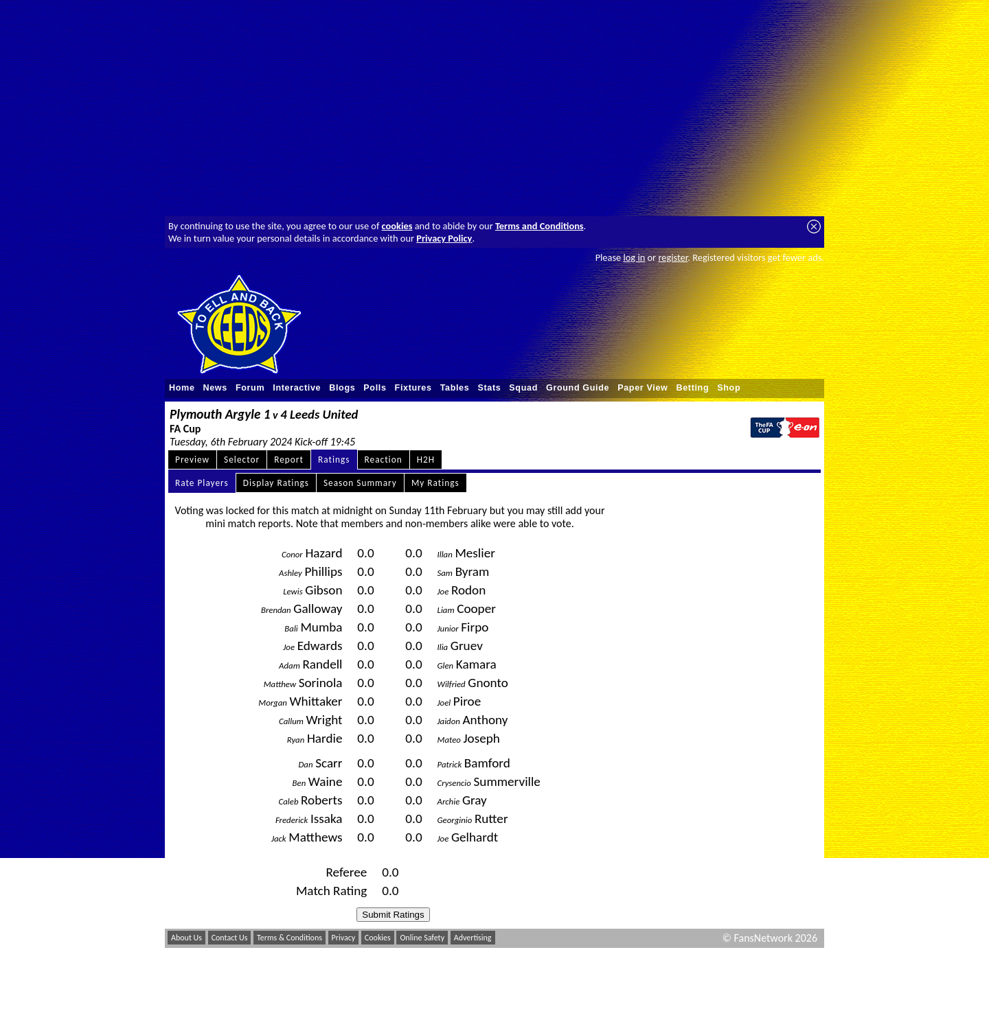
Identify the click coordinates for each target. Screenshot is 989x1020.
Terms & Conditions (289, 937)
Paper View (642, 388)
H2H (426, 459)
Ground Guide (577, 388)
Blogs (342, 388)
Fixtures (413, 388)
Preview (192, 459)
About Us (186, 937)
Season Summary (360, 483)
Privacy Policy (444, 238)
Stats (489, 388)
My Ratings (435, 483)
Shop (728, 388)
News (215, 388)
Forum (250, 388)
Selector (242, 459)
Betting (692, 388)
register (672, 257)
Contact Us (230, 937)
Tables (455, 388)
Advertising (473, 937)
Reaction (383, 459)
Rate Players (202, 483)
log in (634, 257)
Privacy (344, 937)
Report (289, 459)
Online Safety (422, 937)
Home (182, 388)
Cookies (378, 937)
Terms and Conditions (539, 226)
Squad (523, 388)
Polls (374, 388)
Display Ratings (276, 483)
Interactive (297, 388)
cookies (397, 226)
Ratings (334, 459)
